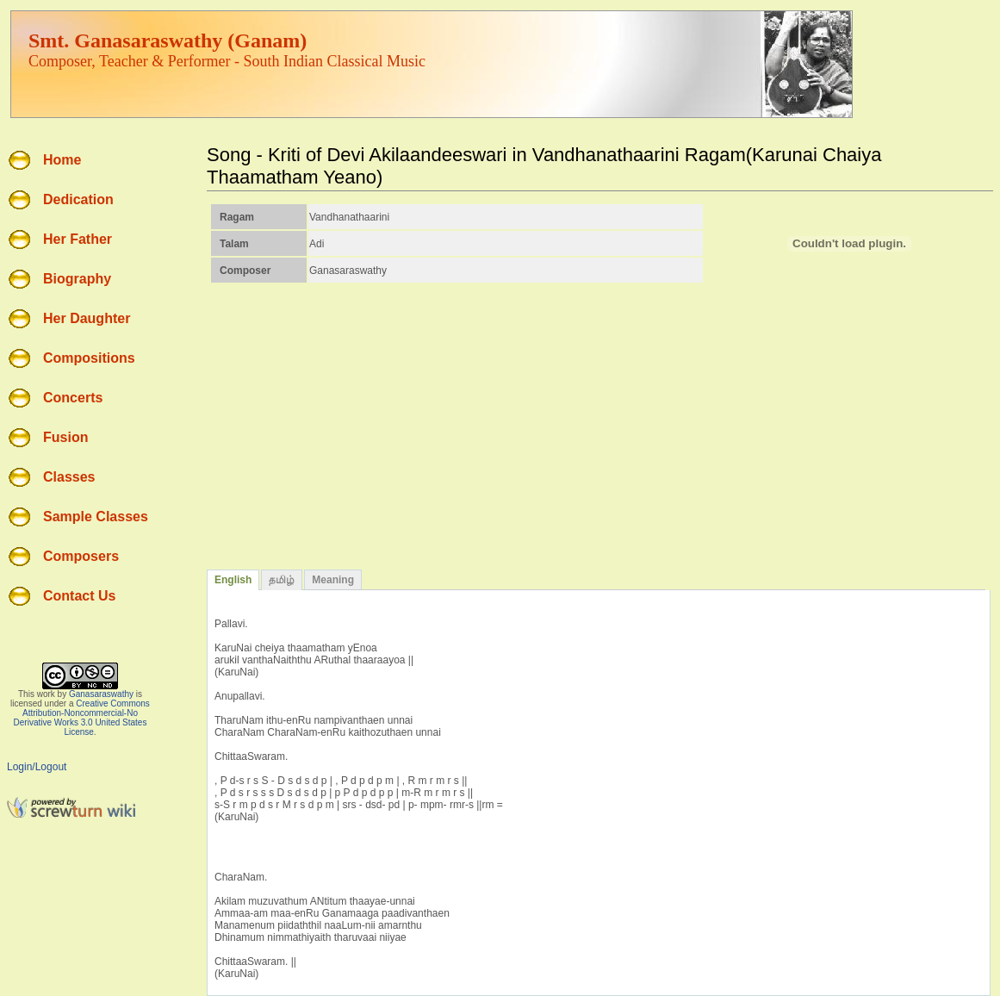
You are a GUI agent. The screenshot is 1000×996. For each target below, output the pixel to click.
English (233, 580)
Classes (69, 477)
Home (62, 160)
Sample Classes (95, 516)
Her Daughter (86, 318)
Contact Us (79, 595)
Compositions (89, 358)
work (46, 694)
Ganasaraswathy (101, 694)
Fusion (65, 437)
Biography (77, 278)
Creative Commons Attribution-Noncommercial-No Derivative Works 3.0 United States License (82, 718)
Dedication (78, 199)
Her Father (77, 239)
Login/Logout (36, 767)
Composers (81, 556)
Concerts (72, 397)
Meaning (333, 580)
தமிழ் (282, 580)
